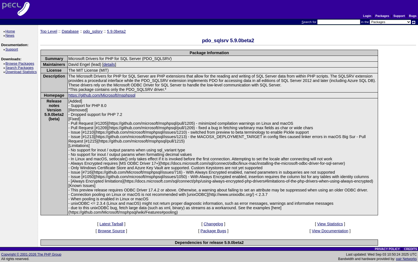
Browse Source (111, 231)
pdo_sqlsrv (93, 31)
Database (70, 31)
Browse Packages (20, 63)
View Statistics (330, 224)
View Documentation (330, 231)
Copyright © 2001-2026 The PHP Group (31, 254)
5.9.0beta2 (116, 31)
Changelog (213, 224)
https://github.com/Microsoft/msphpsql (101, 95)
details (109, 64)
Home (11, 31)
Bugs (413, 16)
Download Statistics (22, 72)
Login (367, 16)
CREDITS (410, 249)
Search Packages (20, 68)
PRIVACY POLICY (387, 249)
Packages (382, 16)
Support (399, 16)
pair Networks (406, 259)
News (10, 35)
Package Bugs (213, 231)
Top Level (48, 31)
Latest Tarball (111, 224)
